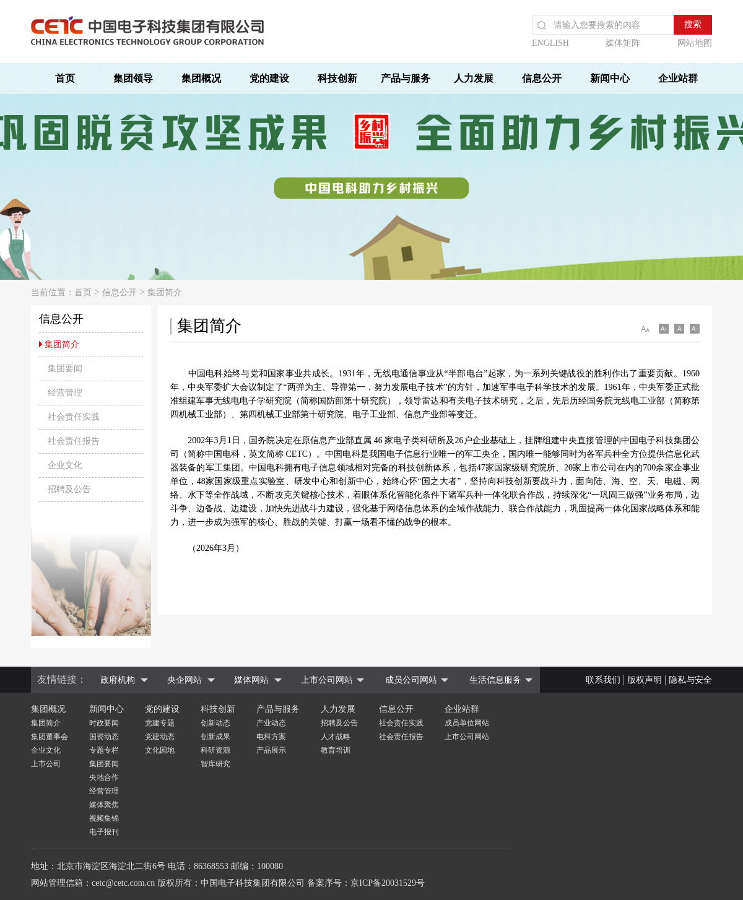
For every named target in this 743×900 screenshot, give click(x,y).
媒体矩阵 (623, 43)
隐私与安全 (690, 680)
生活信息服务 (495, 680)
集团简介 (164, 292)
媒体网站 (251, 680)
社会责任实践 (401, 723)
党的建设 (269, 78)
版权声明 (644, 680)
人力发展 (473, 78)
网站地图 (694, 43)
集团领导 (133, 78)
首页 (65, 78)
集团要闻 (104, 763)
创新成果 (215, 736)
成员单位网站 (467, 723)
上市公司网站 (327, 680)
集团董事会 (49, 736)
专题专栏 (104, 750)
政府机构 (117, 680)
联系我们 (603, 680)
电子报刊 (104, 832)
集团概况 (201, 78)
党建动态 (160, 736)
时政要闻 (104, 723)
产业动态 (271, 723)
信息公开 (542, 78)
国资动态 (104, 736)
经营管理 (104, 791)
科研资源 (215, 750)
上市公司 (46, 763)
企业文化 (46, 750)
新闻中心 (610, 78)
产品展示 (271, 750)
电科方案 (271, 736)
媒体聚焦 (104, 804)
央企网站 (184, 680)
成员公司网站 (411, 680)
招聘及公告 (339, 723)
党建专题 (160, 723)
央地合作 (104, 777)
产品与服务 (405, 78)
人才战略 (335, 736)
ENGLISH (550, 43)
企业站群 (678, 78)
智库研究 (215, 763)
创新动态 (215, 723)
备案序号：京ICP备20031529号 (366, 883)
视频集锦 (104, 818)
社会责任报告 (401, 736)
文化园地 (160, 750)
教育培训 (335, 750)
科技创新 (337, 78)
